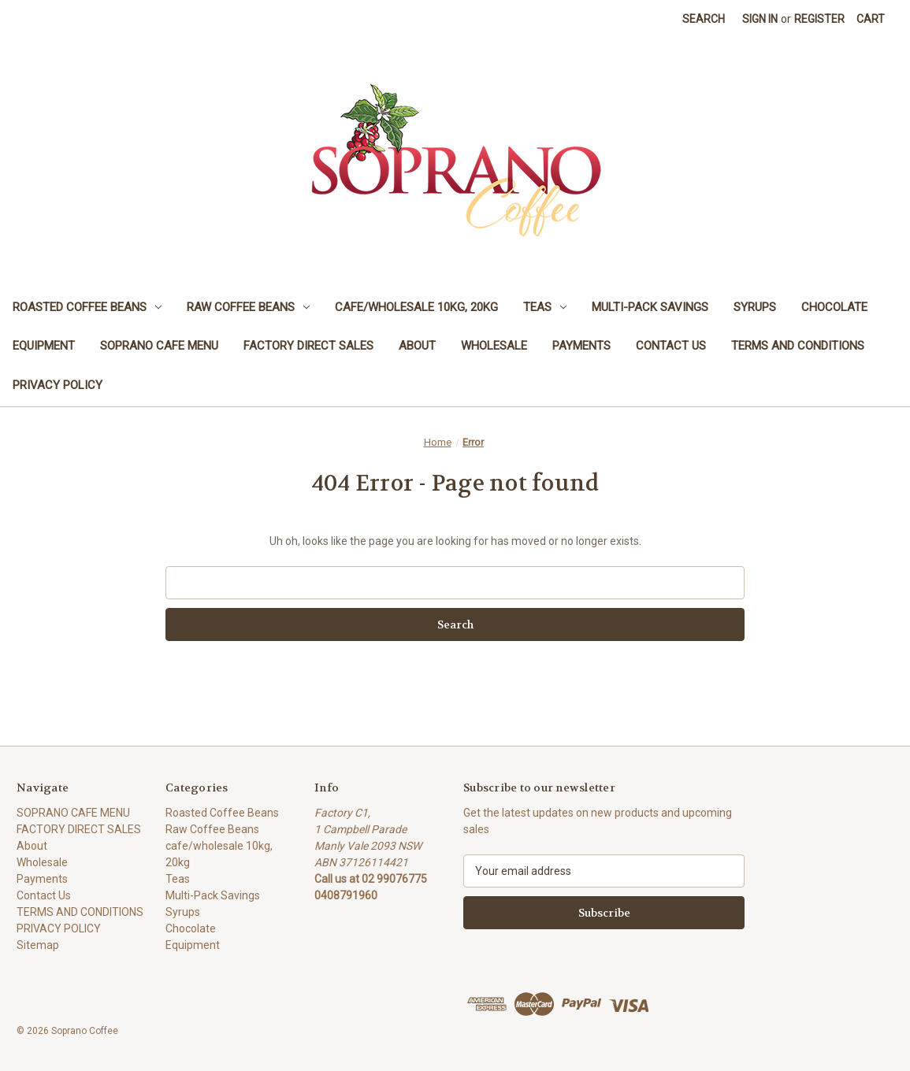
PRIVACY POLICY (57, 385)
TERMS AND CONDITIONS (797, 346)
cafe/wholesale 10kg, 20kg (416, 307)
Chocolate (834, 307)
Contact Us (671, 346)
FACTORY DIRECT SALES (308, 346)
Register (819, 19)
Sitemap (38, 945)
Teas (544, 307)
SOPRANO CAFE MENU (159, 346)
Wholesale (494, 346)
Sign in (760, 19)
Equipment (44, 346)
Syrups (755, 307)
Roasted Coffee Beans (87, 307)
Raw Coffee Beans (248, 307)
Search (703, 19)
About (417, 346)
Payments (581, 346)
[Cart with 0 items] (870, 19)
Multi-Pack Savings (650, 307)
